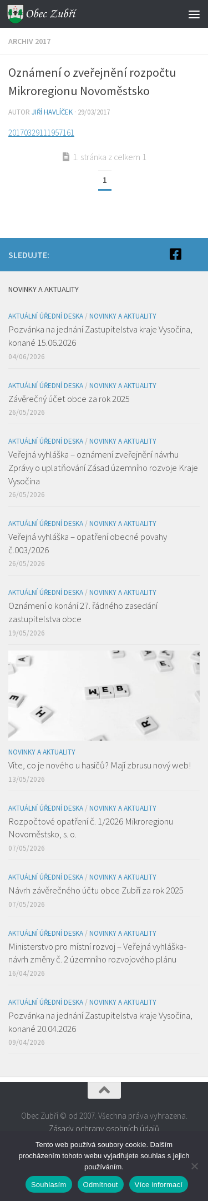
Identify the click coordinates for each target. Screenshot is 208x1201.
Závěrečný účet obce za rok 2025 (69, 399)
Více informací (159, 1184)
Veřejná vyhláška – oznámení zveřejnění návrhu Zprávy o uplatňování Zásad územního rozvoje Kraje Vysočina (103, 467)
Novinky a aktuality (122, 316)
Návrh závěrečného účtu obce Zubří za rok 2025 (96, 890)
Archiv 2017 (29, 41)
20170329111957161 (41, 132)
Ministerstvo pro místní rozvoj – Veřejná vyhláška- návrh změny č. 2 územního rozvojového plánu (97, 953)
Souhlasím (49, 1184)
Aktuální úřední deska (45, 316)
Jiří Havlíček (52, 112)
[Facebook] (175, 254)
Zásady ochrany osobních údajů (104, 1128)
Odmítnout (100, 1184)
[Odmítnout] (194, 1166)
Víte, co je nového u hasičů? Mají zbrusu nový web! (99, 765)
